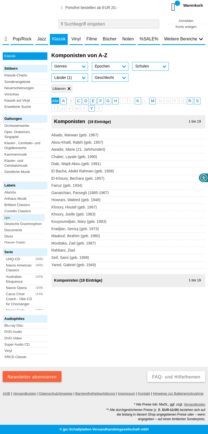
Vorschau (11, 94)
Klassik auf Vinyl (17, 100)
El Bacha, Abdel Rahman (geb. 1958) (82, 171)
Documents (13, 230)
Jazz (41, 39)
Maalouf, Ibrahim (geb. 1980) (75, 236)
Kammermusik (15, 154)
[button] (69, 66)
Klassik (59, 39)
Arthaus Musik (15, 199)
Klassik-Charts (15, 75)
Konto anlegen (186, 27)
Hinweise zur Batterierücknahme (178, 393)
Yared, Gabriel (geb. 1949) (73, 265)
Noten (128, 39)
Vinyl (76, 39)
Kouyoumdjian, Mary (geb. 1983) (78, 221)
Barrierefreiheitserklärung (95, 393)
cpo (7, 218)
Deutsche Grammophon (23, 224)
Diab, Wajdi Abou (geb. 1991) (76, 164)
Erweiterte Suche (17, 107)
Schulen (142, 66)
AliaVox (10, 192)
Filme (91, 39)
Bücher (110, 39)
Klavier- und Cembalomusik (16, 163)
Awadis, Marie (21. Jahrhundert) (78, 149)
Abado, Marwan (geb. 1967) (75, 135)
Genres (60, 66)
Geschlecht (104, 77)
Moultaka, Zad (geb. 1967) (73, 243)
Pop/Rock (22, 39)
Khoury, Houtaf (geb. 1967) (74, 207)
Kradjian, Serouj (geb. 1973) (75, 229)
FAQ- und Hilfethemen (176, 377)
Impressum (126, 393)
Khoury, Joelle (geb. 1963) (73, 214)
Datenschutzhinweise (56, 393)
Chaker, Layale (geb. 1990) (74, 157)
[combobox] (108, 24)
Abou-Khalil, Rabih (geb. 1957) (77, 142)
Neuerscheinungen (19, 88)
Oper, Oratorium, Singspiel (17, 134)
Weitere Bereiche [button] (183, 39)
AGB (6, 393)
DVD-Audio (13, 332)
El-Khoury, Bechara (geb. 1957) (78, 178)
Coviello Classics (17, 211)
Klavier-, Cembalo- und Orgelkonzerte (22, 145)
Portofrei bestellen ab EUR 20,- (88, 7)
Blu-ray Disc (13, 325)
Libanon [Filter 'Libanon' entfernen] (59, 88)
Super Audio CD (17, 344)
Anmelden (186, 21)
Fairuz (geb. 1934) (66, 185)
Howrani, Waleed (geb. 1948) (76, 200)
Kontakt (144, 393)
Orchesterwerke (16, 126)
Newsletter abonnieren (32, 377)
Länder (63, 77)
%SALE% (148, 39)
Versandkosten (24, 393)
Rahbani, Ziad (63, 250)
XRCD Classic (15, 357)
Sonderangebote (17, 82)
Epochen (102, 66)
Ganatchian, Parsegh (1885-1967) (80, 193)
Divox (8, 236)
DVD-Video (13, 338)
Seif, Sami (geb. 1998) (70, 257)
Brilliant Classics (17, 205)
